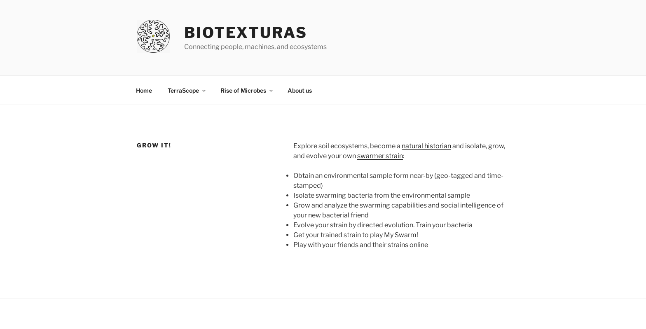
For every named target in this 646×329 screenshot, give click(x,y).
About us (300, 90)
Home (144, 90)
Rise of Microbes (247, 90)
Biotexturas (245, 32)
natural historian (426, 146)
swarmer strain (380, 156)
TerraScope (187, 90)
